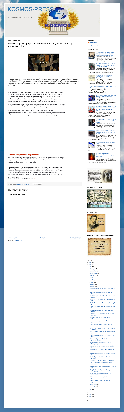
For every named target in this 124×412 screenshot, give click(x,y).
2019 (90, 264)
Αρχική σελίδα (43, 237)
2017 (90, 390)
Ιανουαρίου (93, 387)
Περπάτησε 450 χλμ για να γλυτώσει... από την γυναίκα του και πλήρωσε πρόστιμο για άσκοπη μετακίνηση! (105, 54)
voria (35, 178)
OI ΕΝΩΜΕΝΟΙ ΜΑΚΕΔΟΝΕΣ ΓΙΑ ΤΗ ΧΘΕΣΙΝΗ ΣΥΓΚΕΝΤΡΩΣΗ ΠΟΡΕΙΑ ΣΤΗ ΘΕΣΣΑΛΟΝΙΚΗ (105, 65)
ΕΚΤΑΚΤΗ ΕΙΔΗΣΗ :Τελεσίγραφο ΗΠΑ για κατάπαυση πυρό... (100, 374)
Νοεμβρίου (93, 269)
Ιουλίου (92, 277)
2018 (90, 267)
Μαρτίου (92, 286)
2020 (90, 262)
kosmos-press (93, 42)
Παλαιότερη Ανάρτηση (75, 237)
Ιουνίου (92, 280)
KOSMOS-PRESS (31, 9)
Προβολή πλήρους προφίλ (93, 45)
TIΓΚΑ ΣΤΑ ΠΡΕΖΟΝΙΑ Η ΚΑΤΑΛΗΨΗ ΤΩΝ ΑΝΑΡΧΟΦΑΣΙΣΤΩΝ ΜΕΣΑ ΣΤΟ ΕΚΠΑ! (105, 132)
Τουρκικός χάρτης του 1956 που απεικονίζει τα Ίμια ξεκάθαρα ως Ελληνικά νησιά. (104, 77)
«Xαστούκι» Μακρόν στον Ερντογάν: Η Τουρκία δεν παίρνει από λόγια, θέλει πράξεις (106, 121)
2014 (90, 396)
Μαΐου (92, 282)
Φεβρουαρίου (93, 384)
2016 (90, 392)
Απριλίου (92, 284)
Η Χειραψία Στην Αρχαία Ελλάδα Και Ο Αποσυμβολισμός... (99, 339)
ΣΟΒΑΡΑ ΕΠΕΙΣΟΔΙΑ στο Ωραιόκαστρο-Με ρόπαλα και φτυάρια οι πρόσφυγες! (106, 155)
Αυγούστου (93, 275)
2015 (90, 394)
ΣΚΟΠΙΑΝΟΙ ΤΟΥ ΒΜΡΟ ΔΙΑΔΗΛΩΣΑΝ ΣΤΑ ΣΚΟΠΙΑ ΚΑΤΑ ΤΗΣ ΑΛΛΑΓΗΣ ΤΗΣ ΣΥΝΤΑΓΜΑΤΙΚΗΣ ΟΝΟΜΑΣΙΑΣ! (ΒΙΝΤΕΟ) (106, 108)
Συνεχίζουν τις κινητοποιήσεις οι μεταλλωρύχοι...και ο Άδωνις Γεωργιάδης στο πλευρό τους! (103, 87)
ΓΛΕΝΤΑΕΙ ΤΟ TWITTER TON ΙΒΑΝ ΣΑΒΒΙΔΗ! (102, 360)
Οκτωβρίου (93, 271)
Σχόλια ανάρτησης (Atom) (20, 240)
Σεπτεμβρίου (93, 273)
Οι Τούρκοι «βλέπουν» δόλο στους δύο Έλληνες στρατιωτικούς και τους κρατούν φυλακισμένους (106, 97)
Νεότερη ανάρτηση (12, 237)
